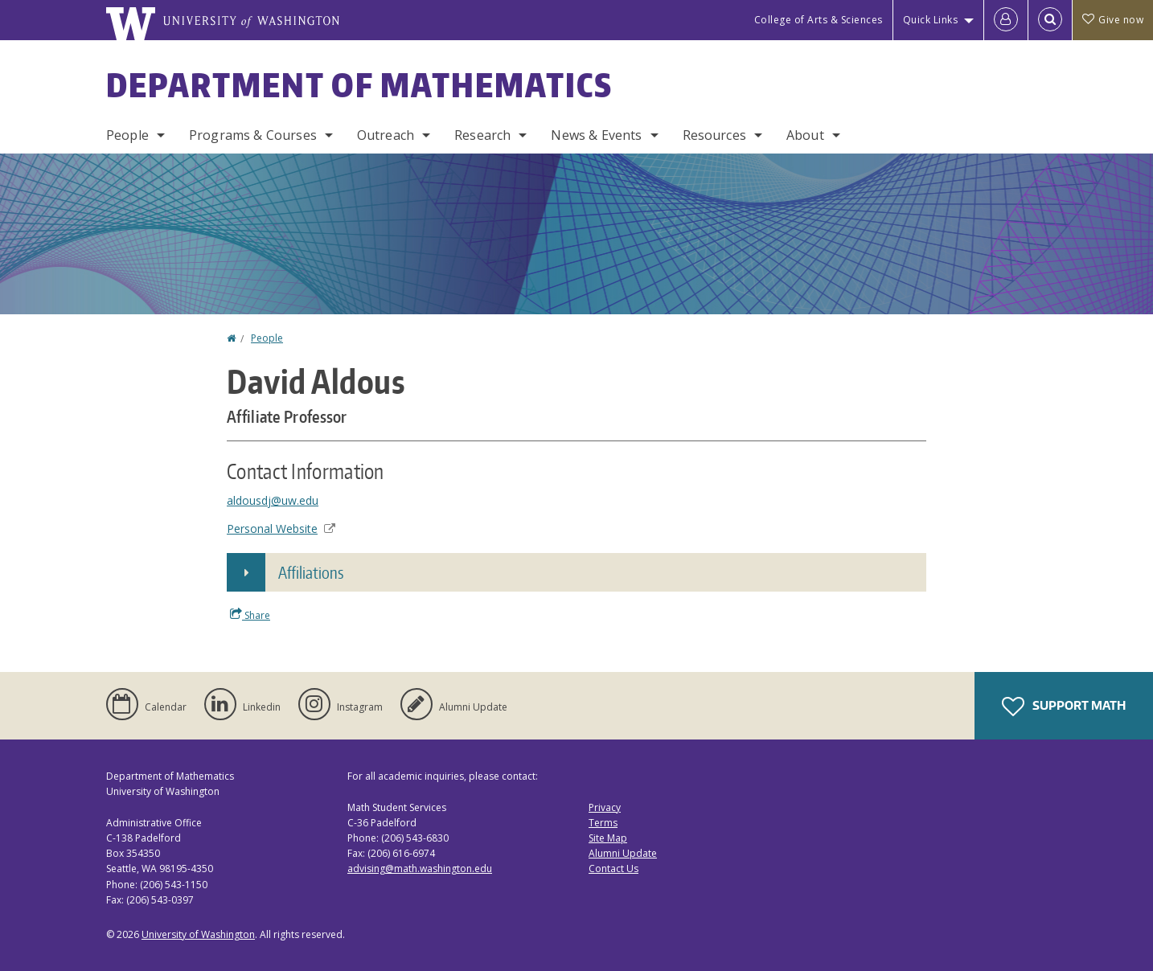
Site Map (608, 838)
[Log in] (1006, 20)
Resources (714, 135)
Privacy (605, 807)
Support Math (1064, 706)
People (127, 135)
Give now (1112, 20)
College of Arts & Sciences (818, 20)
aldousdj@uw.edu (272, 500)
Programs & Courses (253, 135)
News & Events (596, 135)
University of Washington (198, 934)
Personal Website (281, 528)
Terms (603, 823)
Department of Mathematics (359, 85)
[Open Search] (1050, 20)
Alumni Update (623, 853)
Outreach (385, 135)
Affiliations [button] (310, 572)
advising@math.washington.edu (419, 868)
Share (250, 615)
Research (482, 135)
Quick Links (930, 20)
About (805, 135)
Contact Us (613, 868)
